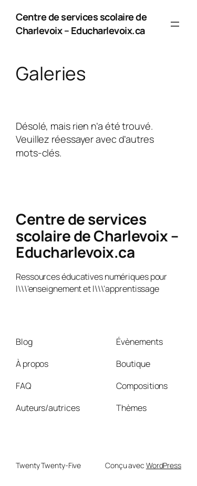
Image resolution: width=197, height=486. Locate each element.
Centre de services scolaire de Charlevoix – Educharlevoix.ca (81, 23)
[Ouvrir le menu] (175, 24)
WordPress (163, 465)
